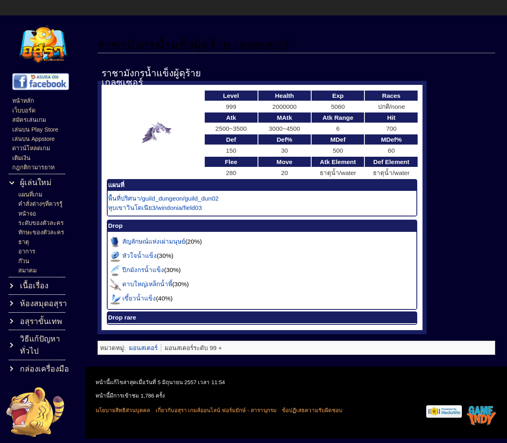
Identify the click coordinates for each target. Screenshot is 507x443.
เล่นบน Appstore (33, 139)
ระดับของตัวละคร (41, 223)
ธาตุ (23, 242)
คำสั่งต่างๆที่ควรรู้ (40, 204)
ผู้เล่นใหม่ (36, 182)
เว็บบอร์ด (23, 110)
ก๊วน (23, 261)
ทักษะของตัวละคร (41, 232)
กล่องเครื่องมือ (44, 369)
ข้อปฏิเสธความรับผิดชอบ (312, 410)
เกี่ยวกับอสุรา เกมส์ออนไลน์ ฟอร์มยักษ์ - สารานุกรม (216, 410)
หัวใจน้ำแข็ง (139, 255)
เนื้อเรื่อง (34, 285)
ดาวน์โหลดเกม (31, 148)
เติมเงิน (21, 158)
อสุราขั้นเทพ (41, 321)
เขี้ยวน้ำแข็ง (139, 297)
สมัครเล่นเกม (29, 120)
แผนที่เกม (30, 194)
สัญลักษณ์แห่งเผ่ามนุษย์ (153, 241)
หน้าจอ (27, 213)
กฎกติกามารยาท (33, 167)
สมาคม (27, 270)
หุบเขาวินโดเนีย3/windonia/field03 (155, 207)
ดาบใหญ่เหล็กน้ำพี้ (147, 283)
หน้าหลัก (23, 100)
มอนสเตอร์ (143, 347)
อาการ (26, 251)
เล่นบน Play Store (35, 129)
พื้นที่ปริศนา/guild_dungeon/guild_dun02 (163, 198)
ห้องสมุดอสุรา (43, 303)
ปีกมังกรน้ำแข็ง (143, 269)
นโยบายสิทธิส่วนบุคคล (122, 410)
